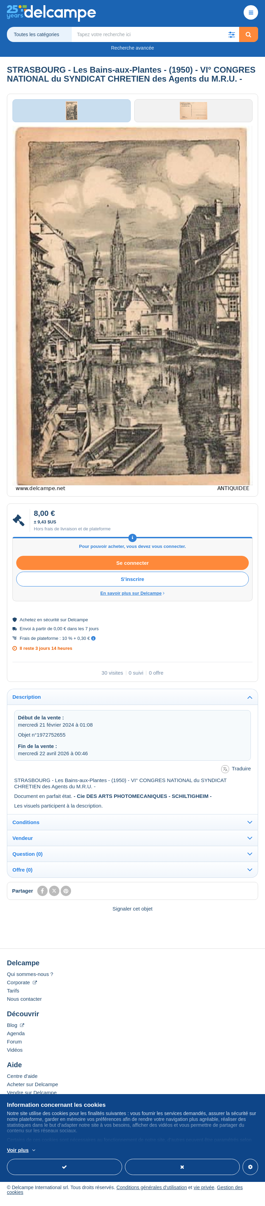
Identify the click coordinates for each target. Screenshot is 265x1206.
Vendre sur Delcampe (32, 1097)
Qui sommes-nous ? (30, 978)
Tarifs (13, 995)
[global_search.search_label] (155, 34)
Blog (15, 1029)
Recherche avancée (132, 48)
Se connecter (132, 567)
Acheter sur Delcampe (32, 1089)
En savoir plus (60, 1150)
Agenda (16, 1038)
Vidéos (15, 1054)
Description (26, 702)
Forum (14, 1046)
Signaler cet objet (132, 913)
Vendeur (22, 842)
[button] (231, 34)
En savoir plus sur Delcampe (132, 597)
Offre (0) (22, 874)
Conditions (25, 827)
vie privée (204, 1192)
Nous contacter (24, 1003)
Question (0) (27, 858)
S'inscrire (132, 583)
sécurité (51, 624)
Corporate (22, 987)
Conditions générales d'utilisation (151, 1192)
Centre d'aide (22, 1080)
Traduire (236, 774)
